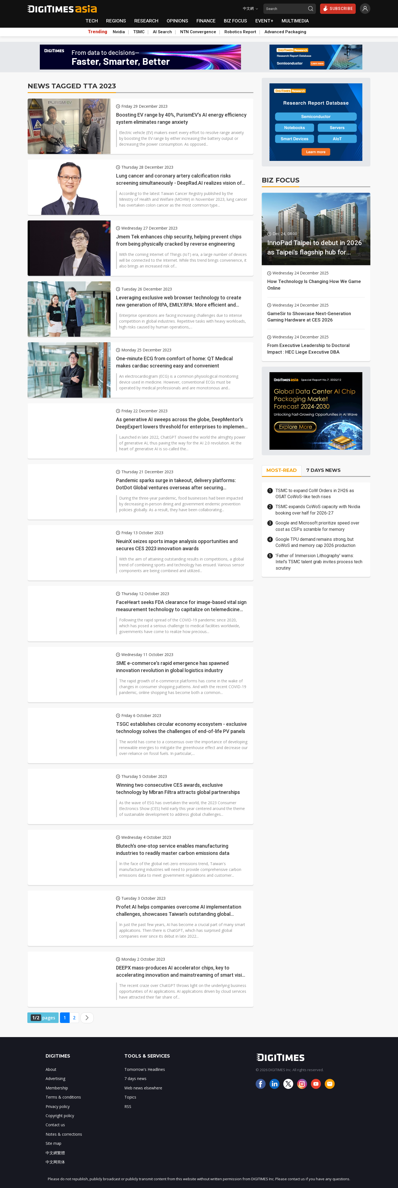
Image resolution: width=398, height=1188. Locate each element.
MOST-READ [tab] (281, 470)
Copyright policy (60, 1115)
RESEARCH (146, 21)
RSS (127, 1106)
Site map (53, 1143)
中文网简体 (55, 1161)
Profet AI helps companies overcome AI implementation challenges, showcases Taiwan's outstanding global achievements (178, 910)
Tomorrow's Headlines (144, 1069)
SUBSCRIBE (338, 8)
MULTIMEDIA (295, 21)
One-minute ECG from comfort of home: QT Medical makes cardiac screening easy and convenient (174, 362)
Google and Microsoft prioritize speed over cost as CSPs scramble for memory (317, 526)
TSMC (139, 31)
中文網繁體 (55, 1152)
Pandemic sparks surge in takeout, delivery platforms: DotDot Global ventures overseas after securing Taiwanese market (176, 484)
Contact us (55, 1124)
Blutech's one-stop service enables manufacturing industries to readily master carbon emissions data (172, 849)
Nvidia (119, 31)
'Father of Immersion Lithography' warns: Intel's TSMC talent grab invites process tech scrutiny (319, 562)
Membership (57, 1088)
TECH (91, 21)
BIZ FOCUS (235, 21)
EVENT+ (264, 21)
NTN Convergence (198, 31)
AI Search (162, 31)
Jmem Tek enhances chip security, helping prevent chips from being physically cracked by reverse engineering (179, 240)
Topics (130, 1097)
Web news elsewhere (143, 1088)
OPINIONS (177, 21)
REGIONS (116, 21)
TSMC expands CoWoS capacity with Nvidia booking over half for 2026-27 (318, 509)
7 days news (135, 1078)
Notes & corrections (64, 1134)
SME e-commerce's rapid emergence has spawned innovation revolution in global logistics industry (172, 666)
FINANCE (206, 21)
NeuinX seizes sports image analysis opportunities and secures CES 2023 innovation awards (177, 544)
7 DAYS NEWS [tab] (323, 470)
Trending (97, 31)
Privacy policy (58, 1106)
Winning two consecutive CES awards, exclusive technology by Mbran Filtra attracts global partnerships (178, 788)
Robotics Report (240, 31)
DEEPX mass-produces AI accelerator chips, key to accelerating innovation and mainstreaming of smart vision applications (182, 971)
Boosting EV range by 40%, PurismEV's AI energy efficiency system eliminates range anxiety (181, 118)
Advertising (55, 1078)
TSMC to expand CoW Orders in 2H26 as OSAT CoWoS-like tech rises (315, 493)
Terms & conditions (63, 1097)
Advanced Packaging (285, 31)
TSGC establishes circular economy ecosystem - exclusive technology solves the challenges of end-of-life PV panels (181, 727)
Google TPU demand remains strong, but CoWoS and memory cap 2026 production (315, 542)
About (51, 1069)
